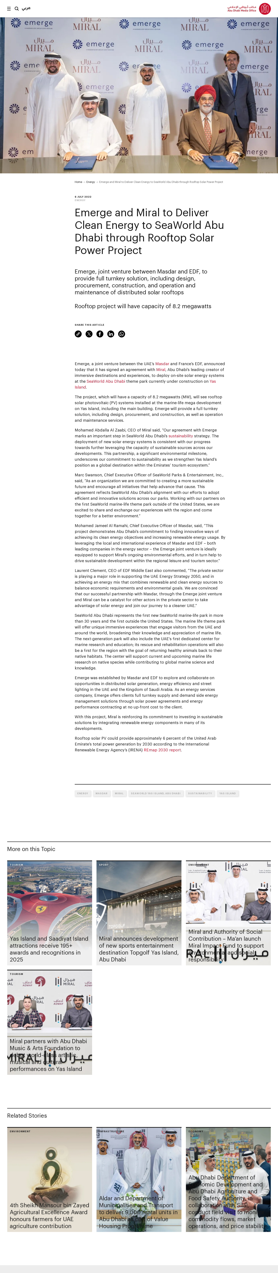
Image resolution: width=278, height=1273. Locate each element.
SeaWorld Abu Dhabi (106, 381)
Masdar (162, 363)
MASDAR (102, 793)
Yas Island (227, 793)
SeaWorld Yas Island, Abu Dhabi (156, 793)
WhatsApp (121, 333)
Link (78, 333)
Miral (160, 369)
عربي (26, 7)
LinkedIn (110, 333)
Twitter (89, 333)
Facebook (99, 333)
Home (78, 181)
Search (17, 9)
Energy (90, 181)
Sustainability (200, 793)
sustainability (181, 435)
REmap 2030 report (162, 749)
